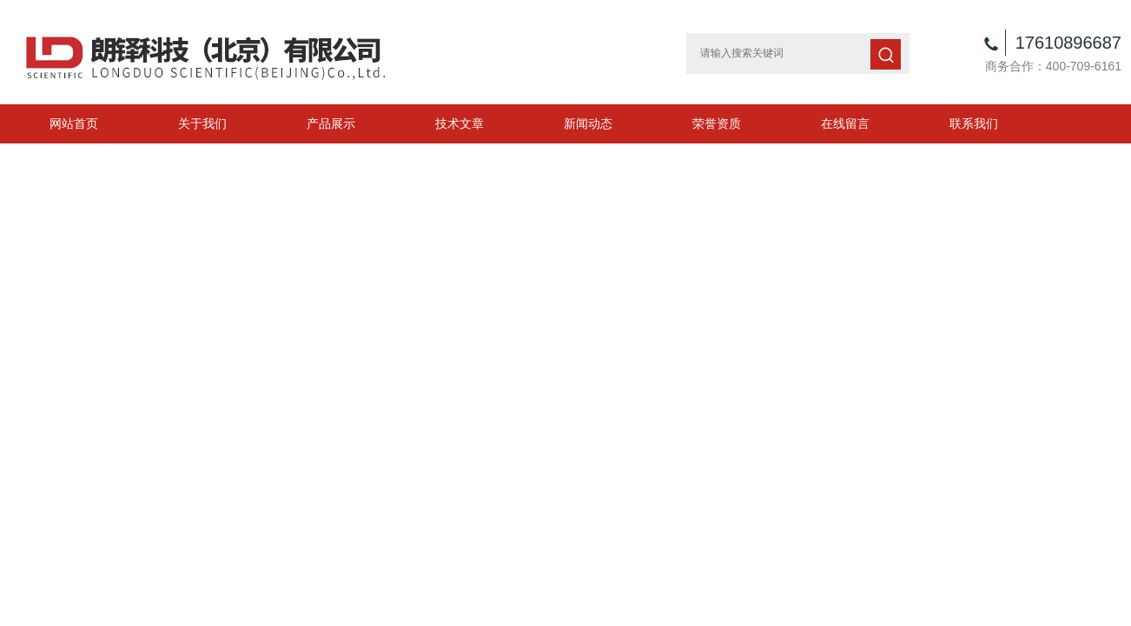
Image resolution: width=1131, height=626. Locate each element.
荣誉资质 (716, 123)
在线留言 (845, 123)
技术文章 (459, 123)
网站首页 (74, 123)
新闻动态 (588, 123)
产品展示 (331, 123)
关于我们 (202, 123)
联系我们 (973, 123)
